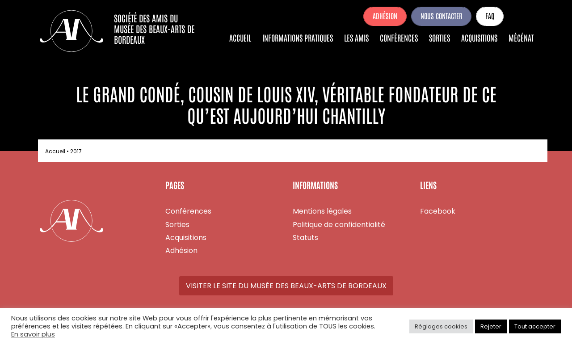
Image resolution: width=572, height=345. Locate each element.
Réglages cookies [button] (441, 326)
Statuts (305, 237)
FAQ (489, 15)
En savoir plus (33, 334)
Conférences (399, 37)
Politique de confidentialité (339, 224)
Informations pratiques (297, 37)
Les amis (356, 37)
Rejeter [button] (490, 326)
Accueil (240, 37)
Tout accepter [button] (534, 326)
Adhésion (385, 15)
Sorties (439, 37)
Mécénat (521, 37)
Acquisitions (479, 37)
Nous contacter (441, 15)
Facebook (521, 16)
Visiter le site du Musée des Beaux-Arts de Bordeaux (286, 286)
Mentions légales (322, 211)
